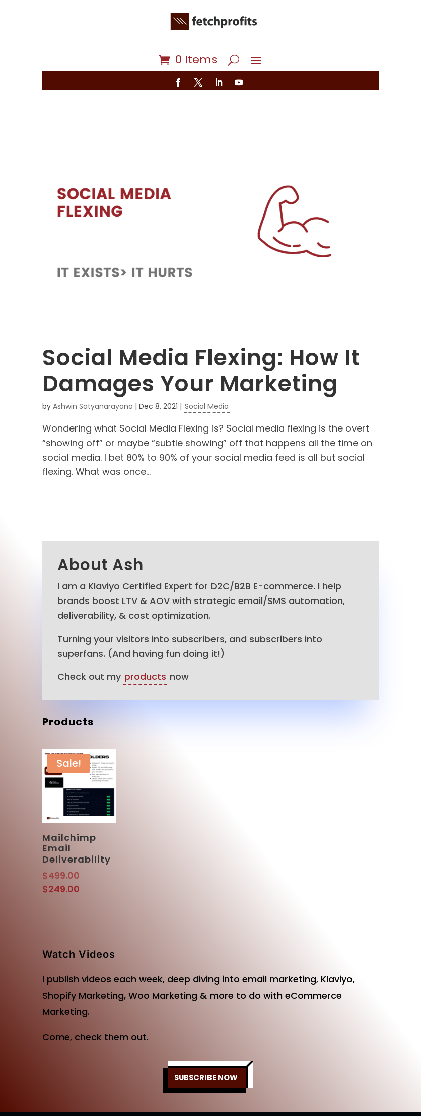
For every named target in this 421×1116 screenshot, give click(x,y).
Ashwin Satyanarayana (93, 377)
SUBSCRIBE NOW (205, 1048)
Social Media (207, 377)
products (145, 647)
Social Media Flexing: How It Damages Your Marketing (201, 341)
